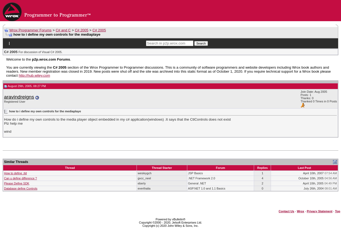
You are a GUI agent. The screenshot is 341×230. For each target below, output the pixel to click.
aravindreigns (19, 97)
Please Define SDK (16, 183)
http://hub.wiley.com (34, 75)
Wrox (300, 211)
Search (201, 43)
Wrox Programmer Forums (30, 30)
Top (337, 211)
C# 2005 (81, 30)
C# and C (63, 30)
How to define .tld (15, 173)
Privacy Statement (319, 211)
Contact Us (286, 211)
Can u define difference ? (20, 178)
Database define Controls (20, 188)
